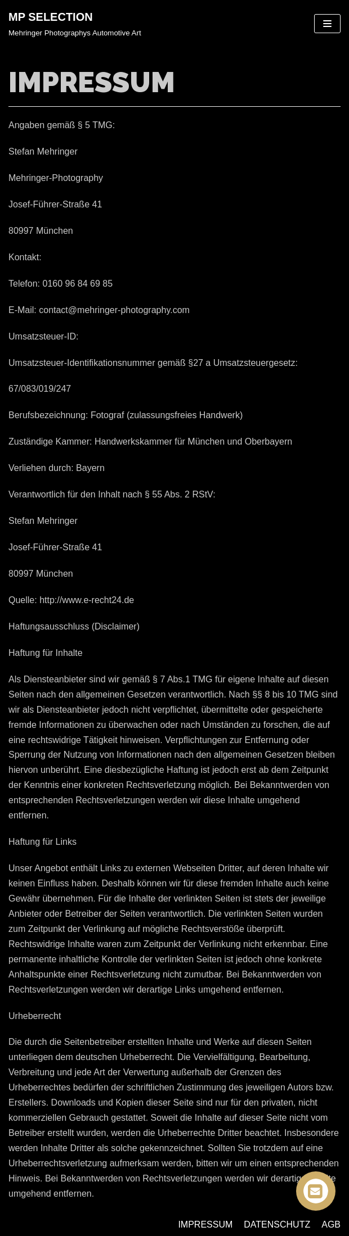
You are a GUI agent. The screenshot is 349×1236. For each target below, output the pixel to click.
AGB (331, 1224)
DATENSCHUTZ (277, 1224)
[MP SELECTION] (74, 23)
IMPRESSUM (205, 1224)
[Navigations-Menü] (327, 23)
